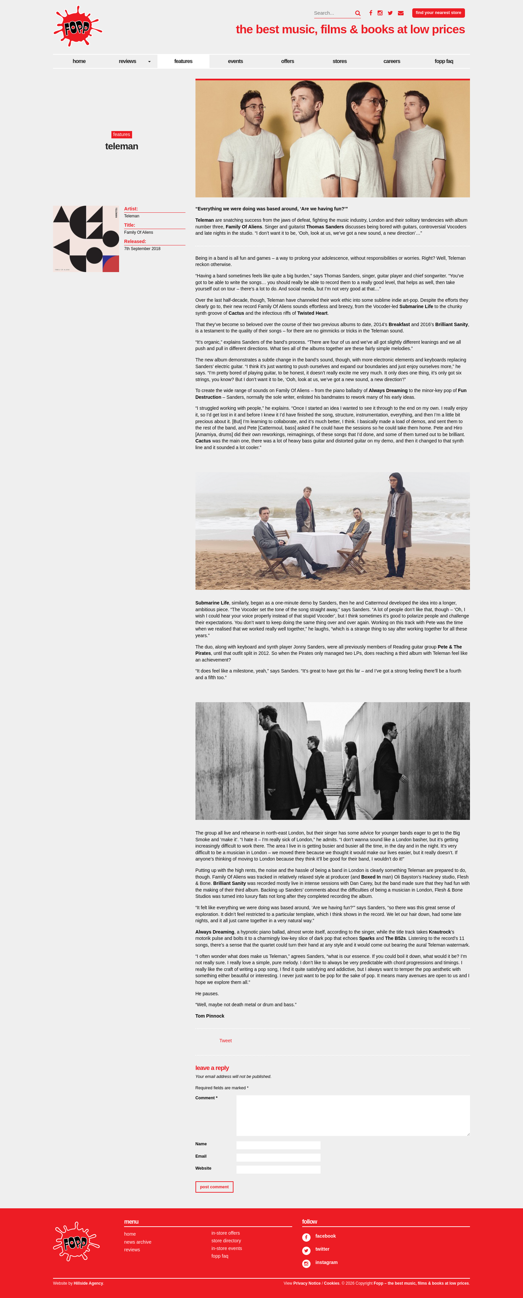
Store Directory (226, 1240)
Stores (340, 61)
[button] (354, 13)
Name (201, 1144)
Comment (206, 1098)
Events (235, 61)
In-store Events (226, 1248)
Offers (287, 61)
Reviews (127, 61)
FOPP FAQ (444, 61)
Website (203, 1168)
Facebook (326, 1236)
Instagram (327, 1262)
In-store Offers (225, 1233)
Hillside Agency (88, 1283)
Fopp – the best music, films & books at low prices (421, 1283)
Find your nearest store (438, 12)
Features (183, 61)
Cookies (331, 1283)
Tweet (225, 1040)
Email (201, 1156)
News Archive (137, 1242)
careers (392, 61)
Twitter (323, 1249)
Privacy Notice (307, 1283)
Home (79, 61)
